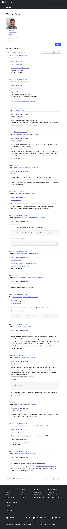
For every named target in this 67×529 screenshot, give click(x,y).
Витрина (22, 489)
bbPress (9, 508)
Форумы (8, 7)
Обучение (37, 489)
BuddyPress (10, 510)
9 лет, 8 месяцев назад (16, 64)
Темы (22, 492)
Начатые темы (13, 32)
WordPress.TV (39, 497)
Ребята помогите (18, 110)
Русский (12, 517)
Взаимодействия (13, 38)
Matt (8, 505)
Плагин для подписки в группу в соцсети (25, 167)
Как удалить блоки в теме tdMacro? (24, 357)
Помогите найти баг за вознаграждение (25, 253)
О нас (8, 489)
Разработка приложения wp (21, 82)
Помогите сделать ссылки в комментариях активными (29, 217)
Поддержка (37, 492)
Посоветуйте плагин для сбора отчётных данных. (28, 277)
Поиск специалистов (20, 55)
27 (54, 52)
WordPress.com (11, 502)
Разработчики (38, 495)
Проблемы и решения (20, 108)
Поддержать (52, 495)
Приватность (10, 497)
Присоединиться (53, 489)
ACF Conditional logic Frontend (22, 326)
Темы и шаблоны (19, 191)
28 (57, 52)
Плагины (16, 165)
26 (52, 52)
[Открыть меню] (64, 2)
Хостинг (8, 495)
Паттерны (23, 497)
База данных (17, 58)
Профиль (11, 30)
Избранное (12, 40)
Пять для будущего (54, 497)
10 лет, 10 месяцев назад (17, 432)
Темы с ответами (13, 36)
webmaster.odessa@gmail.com (20, 68)
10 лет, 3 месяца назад (16, 116)
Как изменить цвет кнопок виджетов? (24, 193)
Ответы (11, 34)
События (51, 492)
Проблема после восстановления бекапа (26, 134)
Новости (8, 492)
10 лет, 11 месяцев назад (17, 459)
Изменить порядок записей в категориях (25, 297)
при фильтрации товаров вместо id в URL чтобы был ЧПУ (30, 426)
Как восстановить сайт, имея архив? (24, 453)
